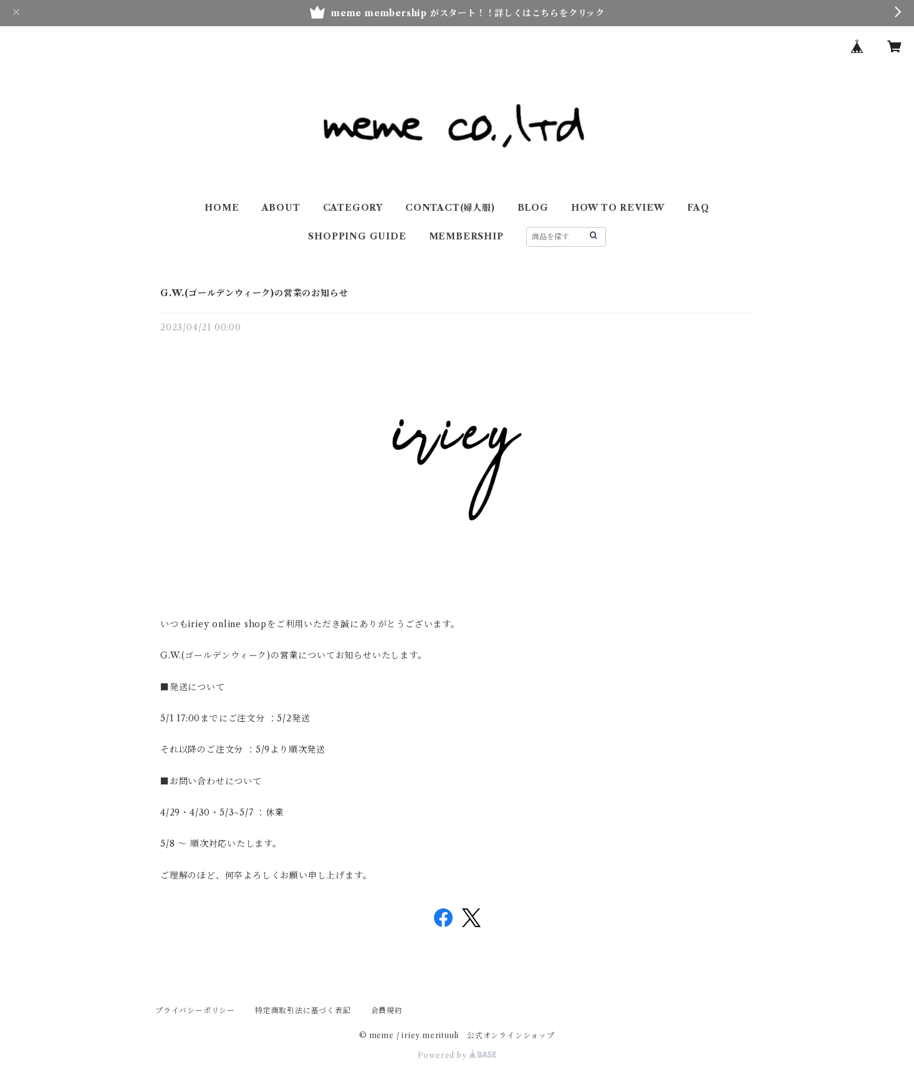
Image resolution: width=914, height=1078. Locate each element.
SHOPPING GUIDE (357, 236)
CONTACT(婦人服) (450, 207)
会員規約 (387, 1010)
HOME (221, 207)
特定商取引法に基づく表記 (303, 1010)
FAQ (698, 207)
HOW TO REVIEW (618, 207)
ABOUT (281, 207)
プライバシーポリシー (195, 1010)
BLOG (533, 207)
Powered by (457, 1055)
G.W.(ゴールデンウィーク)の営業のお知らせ (254, 293)
